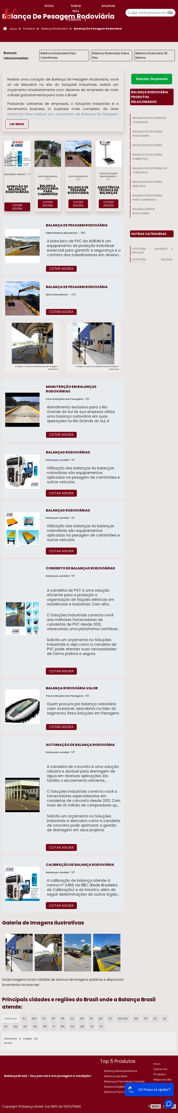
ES (44, 1018)
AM (136, 1018)
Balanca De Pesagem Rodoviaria (147, 134)
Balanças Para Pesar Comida (124, 1081)
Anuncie (108, 5)
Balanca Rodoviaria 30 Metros (151, 55)
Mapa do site (162, 1080)
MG (34, 1018)
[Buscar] (170, 12)
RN (62, 1026)
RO (72, 1026)
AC (155, 1018)
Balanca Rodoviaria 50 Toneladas (149, 120)
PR (62, 1018)
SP (53, 1018)
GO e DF (123, 1018)
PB (44, 1026)
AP (5, 1026)
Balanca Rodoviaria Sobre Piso (110, 55)
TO (100, 1026)
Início (49, 5)
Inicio (157, 1064)
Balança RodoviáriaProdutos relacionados (149, 97)
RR (82, 1026)
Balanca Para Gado (117, 1092)
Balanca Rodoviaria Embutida (147, 184)
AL (164, 1018)
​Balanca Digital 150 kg (118, 1087)
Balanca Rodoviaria (147, 145)
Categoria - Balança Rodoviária (152, 261)
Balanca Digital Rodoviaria (144, 211)
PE (91, 1018)
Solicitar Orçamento (152, 79)
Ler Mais (17, 124)
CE (110, 1018)
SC (72, 1018)
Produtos (77, 19)
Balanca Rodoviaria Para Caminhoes (58, 55)
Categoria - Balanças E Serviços (152, 250)
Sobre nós (160, 1069)
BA (100, 1018)
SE (91, 1026)
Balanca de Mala (115, 1076)
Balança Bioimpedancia (120, 1071)
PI (53, 1026)
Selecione (10, 1018)
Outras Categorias (148, 234)
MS (35, 1026)
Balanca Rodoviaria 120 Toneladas (150, 170)
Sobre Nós (76, 8)
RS (82, 1018)
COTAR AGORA (17, 207)
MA (15, 1026)
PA (145, 1018)
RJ (24, 1018)
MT (25, 1026)
